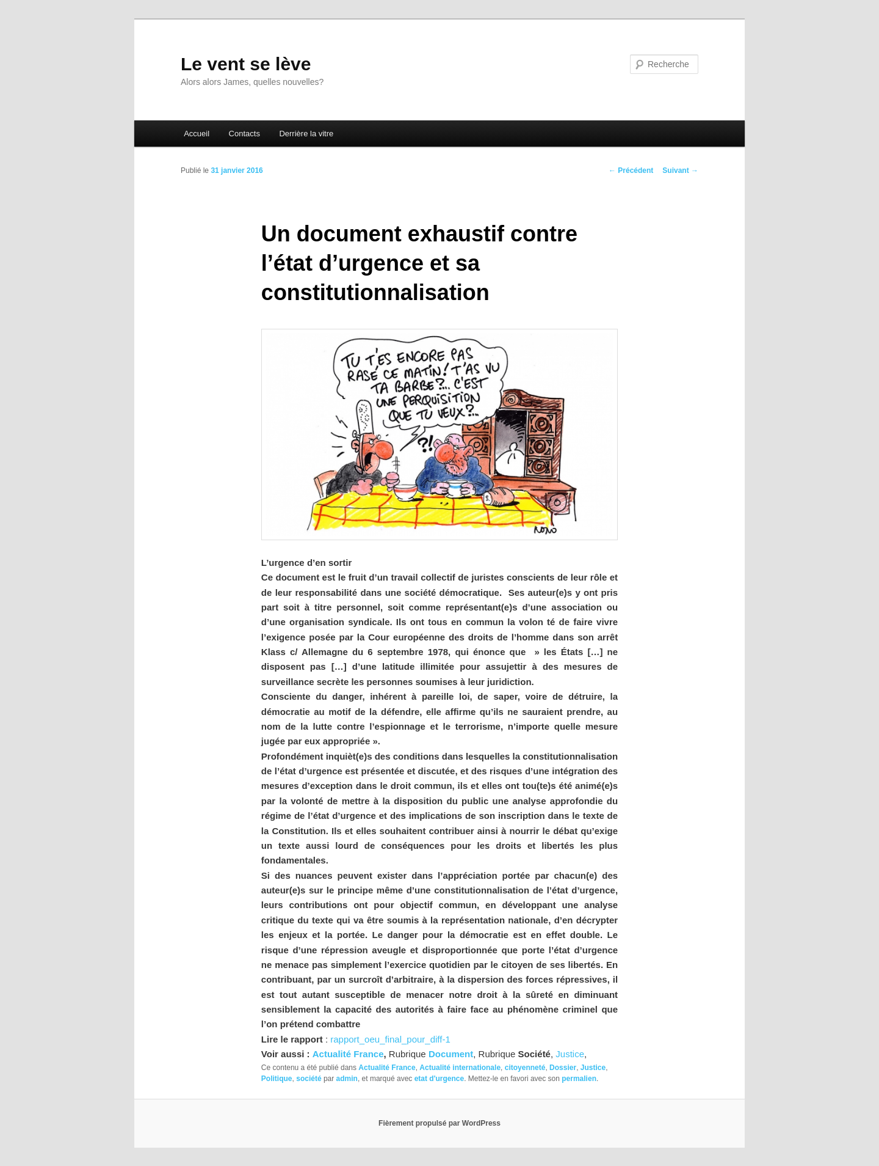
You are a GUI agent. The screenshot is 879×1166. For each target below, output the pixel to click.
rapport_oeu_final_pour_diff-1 (390, 1039)
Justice (569, 1054)
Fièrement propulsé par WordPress (439, 1123)
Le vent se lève (246, 64)
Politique (276, 1078)
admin (347, 1078)
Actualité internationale (460, 1067)
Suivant (680, 170)
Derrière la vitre (306, 133)
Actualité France (348, 1054)
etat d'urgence (439, 1078)
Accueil (196, 133)
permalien (579, 1078)
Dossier (562, 1067)
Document (451, 1054)
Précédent (631, 170)
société (308, 1078)
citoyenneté (525, 1067)
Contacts (244, 133)
